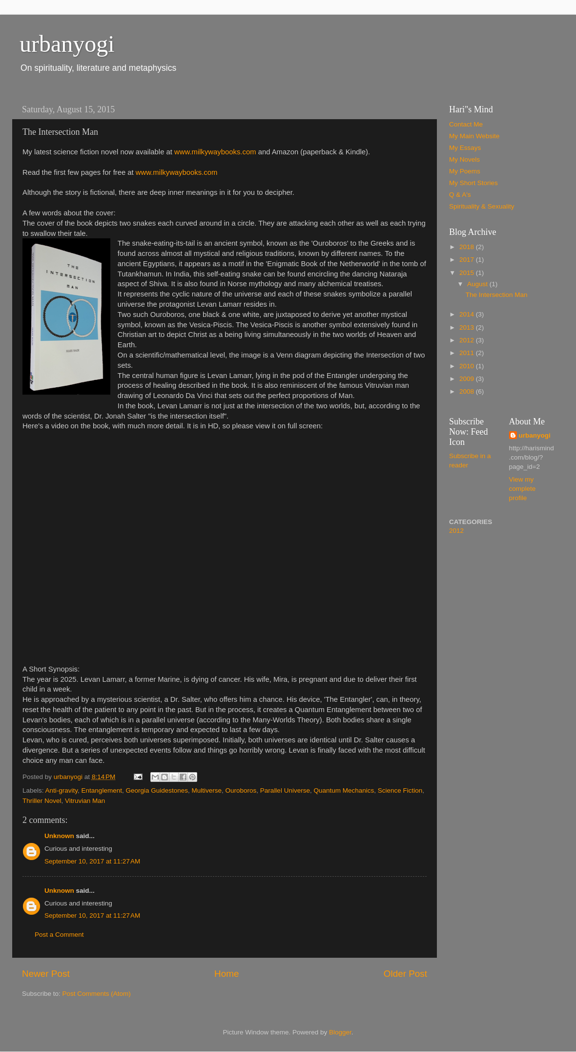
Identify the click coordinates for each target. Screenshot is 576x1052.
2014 (467, 314)
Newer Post (46, 973)
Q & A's (460, 194)
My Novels (464, 159)
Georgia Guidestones (156, 790)
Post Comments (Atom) (96, 993)
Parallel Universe (285, 790)
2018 (467, 247)
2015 (467, 272)
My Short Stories (473, 183)
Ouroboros (241, 790)
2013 (467, 327)
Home (226, 973)
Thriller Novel (42, 800)
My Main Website (474, 136)
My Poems (464, 171)
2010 (467, 366)
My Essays (465, 147)
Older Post (405, 973)
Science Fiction (400, 790)
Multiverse (207, 790)
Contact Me (466, 124)
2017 (467, 259)
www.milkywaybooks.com (215, 152)
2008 (467, 391)
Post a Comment (59, 934)
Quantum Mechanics (343, 790)
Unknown (59, 836)
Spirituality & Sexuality (481, 206)
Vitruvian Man (85, 800)
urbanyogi (67, 44)
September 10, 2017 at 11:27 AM (92, 861)
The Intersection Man (497, 294)
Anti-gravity (61, 790)
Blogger (340, 1032)
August (478, 284)
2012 (467, 340)
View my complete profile (522, 489)
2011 (467, 353)
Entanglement (102, 790)
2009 (467, 378)
